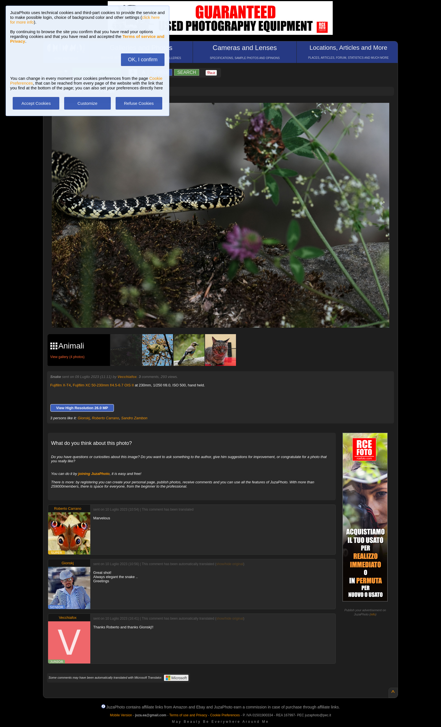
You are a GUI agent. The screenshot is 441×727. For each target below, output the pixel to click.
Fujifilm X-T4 (60, 385)
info (372, 614)
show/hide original (229, 564)
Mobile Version (121, 715)
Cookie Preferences (225, 715)
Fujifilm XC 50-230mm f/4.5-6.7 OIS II (103, 385)
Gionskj (84, 418)
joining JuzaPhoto (94, 474)
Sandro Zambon (134, 418)
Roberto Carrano (105, 418)
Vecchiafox (127, 377)
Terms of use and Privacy (188, 715)
